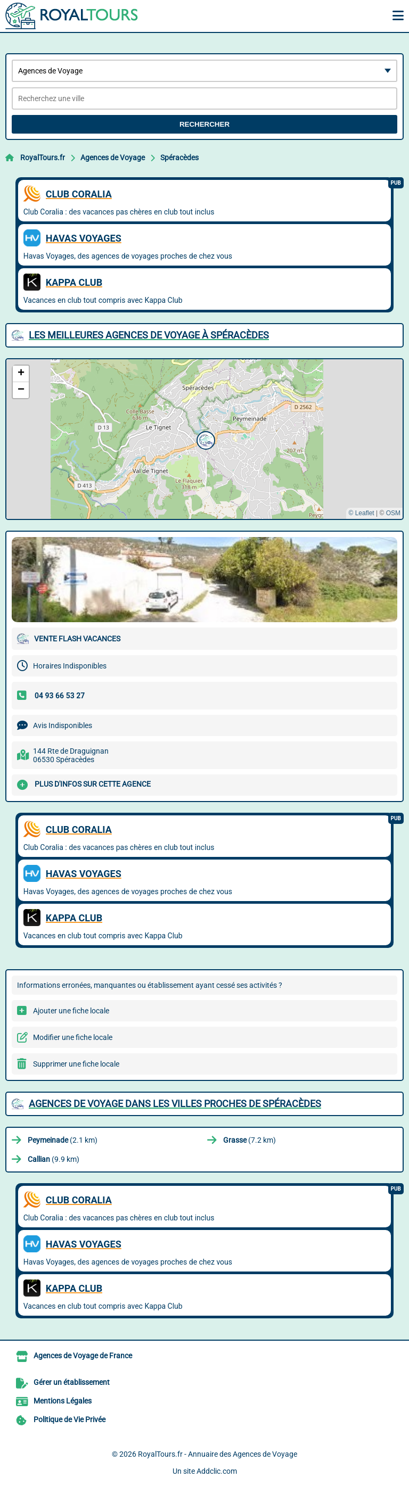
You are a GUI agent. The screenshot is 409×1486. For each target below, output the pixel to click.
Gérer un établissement (72, 1382)
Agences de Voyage (112, 157)
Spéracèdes (179, 157)
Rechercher (204, 124)
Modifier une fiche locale (72, 1037)
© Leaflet (361, 513)
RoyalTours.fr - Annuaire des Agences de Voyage (217, 1454)
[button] (204, 439)
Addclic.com (217, 1471)
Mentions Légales (63, 1401)
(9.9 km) (53, 1159)
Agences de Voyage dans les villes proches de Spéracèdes (175, 1103)
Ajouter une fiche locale (71, 1010)
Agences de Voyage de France (83, 1355)
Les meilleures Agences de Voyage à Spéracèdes (149, 335)
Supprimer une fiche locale (76, 1064)
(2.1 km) (62, 1140)
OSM (393, 513)
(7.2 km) (249, 1140)
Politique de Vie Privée (69, 1419)
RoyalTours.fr (42, 157)
